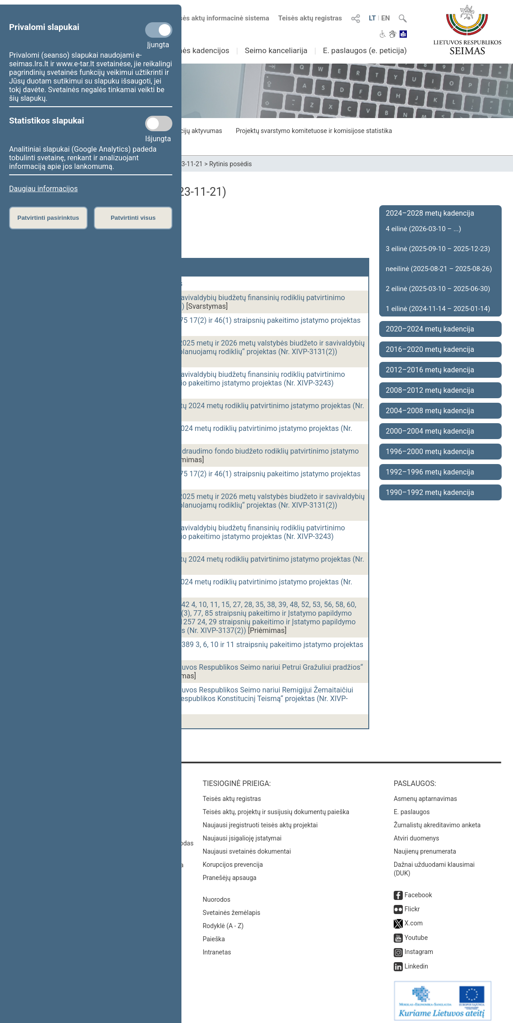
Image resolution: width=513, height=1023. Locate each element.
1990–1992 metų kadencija (430, 492)
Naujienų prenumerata (425, 846)
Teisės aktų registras (310, 18)
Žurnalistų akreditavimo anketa (437, 820)
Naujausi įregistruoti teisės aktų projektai (260, 820)
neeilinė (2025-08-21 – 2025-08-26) (439, 269)
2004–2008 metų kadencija (430, 410)
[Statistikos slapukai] (158, 123)
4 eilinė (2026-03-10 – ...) (423, 229)
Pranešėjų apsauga (230, 873)
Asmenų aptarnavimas (425, 794)
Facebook (418, 890)
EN (385, 18)
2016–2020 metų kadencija (430, 349)
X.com (414, 918)
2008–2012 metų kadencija (430, 390)
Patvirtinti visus (133, 217)
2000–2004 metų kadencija (430, 431)
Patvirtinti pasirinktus (48, 217)
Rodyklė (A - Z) (223, 921)
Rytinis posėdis (230, 164)
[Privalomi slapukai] (158, 30)
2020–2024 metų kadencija (430, 329)
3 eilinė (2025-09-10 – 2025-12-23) (438, 249)
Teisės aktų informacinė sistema (219, 18)
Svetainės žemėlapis (231, 908)
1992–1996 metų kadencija (430, 472)
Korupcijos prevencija (233, 860)
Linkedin (416, 961)
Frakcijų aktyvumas (195, 130)
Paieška (214, 934)
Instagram (419, 947)
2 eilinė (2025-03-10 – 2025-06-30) (438, 289)
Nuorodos (216, 895)
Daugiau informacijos (43, 188)
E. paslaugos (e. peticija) (365, 50)
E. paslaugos (412, 807)
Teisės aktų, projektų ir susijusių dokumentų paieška (276, 807)
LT (372, 18)
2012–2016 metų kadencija (430, 370)
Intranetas (217, 947)
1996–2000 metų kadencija (430, 451)
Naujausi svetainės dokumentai (247, 846)
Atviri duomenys (416, 833)
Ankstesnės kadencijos (190, 50)
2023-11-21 (187, 164)
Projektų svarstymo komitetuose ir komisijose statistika (314, 130)
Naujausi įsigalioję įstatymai (242, 833)
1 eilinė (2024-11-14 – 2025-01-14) (438, 309)
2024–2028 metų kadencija (430, 213)
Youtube (416, 933)
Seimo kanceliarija (276, 50)
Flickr (412, 904)
